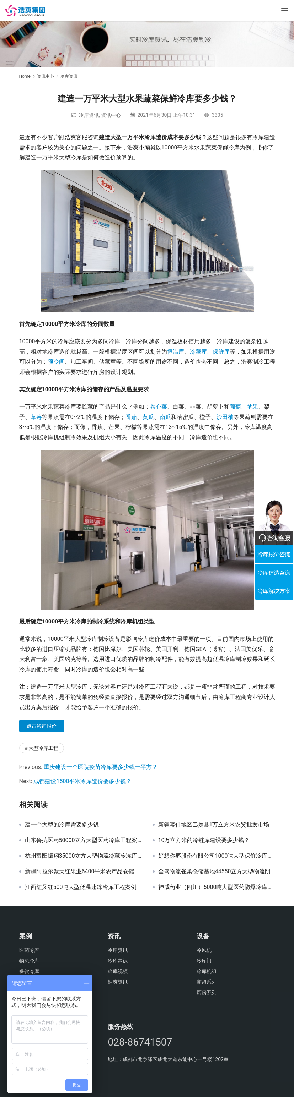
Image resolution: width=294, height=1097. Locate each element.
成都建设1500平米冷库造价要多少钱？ (82, 781)
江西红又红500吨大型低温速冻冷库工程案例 (81, 887)
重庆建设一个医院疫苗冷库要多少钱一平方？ (100, 767)
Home (25, 76)
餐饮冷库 (29, 971)
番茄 (131, 417)
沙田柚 (225, 417)
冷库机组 (207, 971)
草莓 (36, 417)
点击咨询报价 (42, 726)
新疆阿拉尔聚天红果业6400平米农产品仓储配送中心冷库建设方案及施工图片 (83, 871)
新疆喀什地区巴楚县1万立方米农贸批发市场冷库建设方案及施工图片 (216, 825)
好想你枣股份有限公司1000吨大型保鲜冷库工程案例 (216, 856)
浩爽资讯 (118, 982)
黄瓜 (148, 417)
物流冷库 (29, 961)
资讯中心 (111, 115)
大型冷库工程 (43, 748)
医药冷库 (29, 950)
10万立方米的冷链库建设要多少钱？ (204, 840)
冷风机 (204, 950)
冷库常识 (118, 961)
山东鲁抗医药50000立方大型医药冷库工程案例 (83, 840)
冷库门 (204, 961)
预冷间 (56, 361)
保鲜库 (221, 351)
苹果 (252, 406)
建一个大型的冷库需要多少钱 (62, 825)
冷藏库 (198, 351)
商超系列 (207, 982)
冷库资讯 (89, 115)
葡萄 (235, 406)
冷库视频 (118, 971)
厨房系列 (207, 992)
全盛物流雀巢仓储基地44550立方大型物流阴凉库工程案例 (216, 871)
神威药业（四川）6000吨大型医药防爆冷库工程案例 (216, 887)
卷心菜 (158, 406)
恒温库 (175, 351)
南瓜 (165, 417)
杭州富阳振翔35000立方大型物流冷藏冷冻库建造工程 (83, 856)
